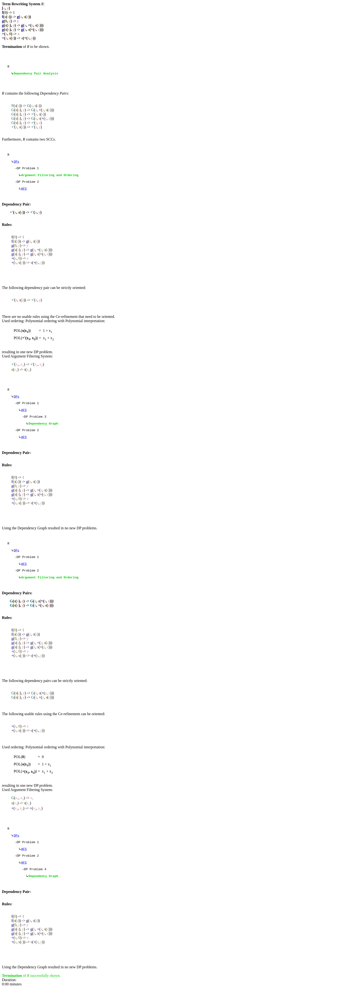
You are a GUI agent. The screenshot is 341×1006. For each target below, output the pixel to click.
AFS (24, 193)
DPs (16, 164)
